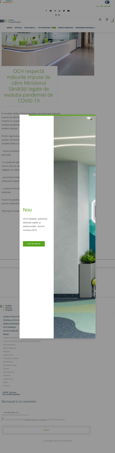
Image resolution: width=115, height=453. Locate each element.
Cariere (6, 368)
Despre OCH (8, 355)
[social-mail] (68, 11)
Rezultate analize (10, 365)
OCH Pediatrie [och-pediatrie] (47, 28)
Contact (6, 386)
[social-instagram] (55, 11)
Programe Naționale (85, 28)
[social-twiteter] (64, 11)
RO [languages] (59, 15)
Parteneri (7, 375)
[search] (100, 19)
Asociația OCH (8, 372)
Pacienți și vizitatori (11, 358)
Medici (6, 334)
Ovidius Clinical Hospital (14, 316)
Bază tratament (9, 344)
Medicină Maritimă (11, 323)
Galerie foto (8, 379)
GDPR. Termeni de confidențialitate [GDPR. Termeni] (11, 393)
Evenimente (8, 362)
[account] (113, 19)
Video (5, 382)
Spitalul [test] (18, 28)
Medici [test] (10, 28)
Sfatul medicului (9, 348)
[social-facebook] (46, 11)
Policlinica (30, 28)
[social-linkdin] (59, 11)
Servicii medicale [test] (65, 28)
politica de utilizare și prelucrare (36, 420)
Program (6, 351)
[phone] (55, 6)
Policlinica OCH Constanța (14, 320)
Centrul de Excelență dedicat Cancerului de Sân (22, 341)
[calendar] (107, 19)
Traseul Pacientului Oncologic (15, 338)
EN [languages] (56, 15)
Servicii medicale (10, 330)
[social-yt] (51, 11)
